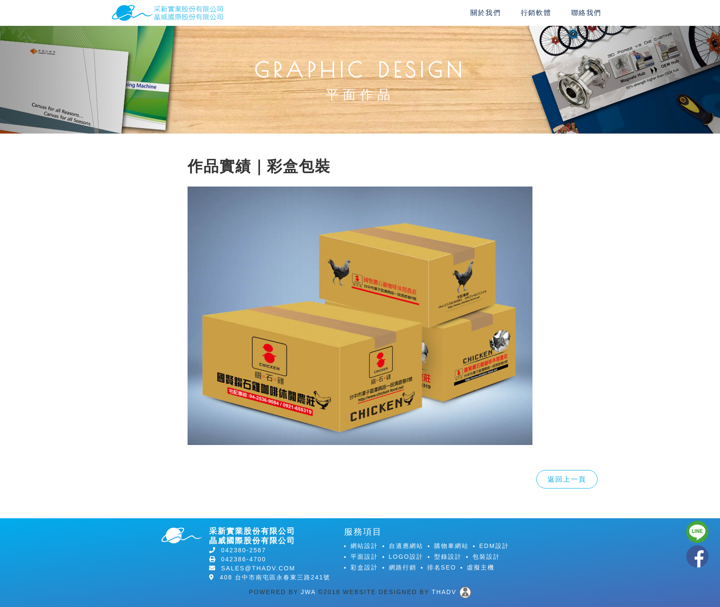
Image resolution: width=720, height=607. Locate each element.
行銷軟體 (536, 12)
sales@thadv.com (258, 568)
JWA (308, 591)
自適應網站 (406, 545)
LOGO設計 (406, 556)
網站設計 (364, 545)
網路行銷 (402, 567)
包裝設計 (486, 556)
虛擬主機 (481, 567)
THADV (444, 591)
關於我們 (485, 12)
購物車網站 (451, 545)
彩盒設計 (364, 567)
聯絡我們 (586, 12)
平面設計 (364, 556)
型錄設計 (448, 556)
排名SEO (442, 567)
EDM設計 (494, 545)
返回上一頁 (567, 479)
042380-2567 (243, 550)
